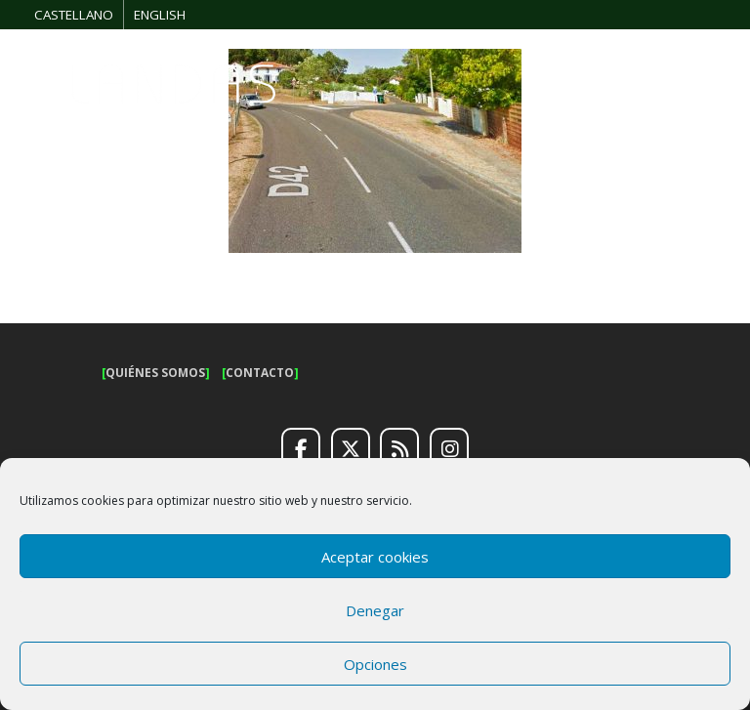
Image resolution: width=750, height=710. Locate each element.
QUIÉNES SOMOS (155, 372)
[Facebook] (300, 449)
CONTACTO (260, 372)
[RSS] (399, 449)
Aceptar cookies (375, 556)
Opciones (375, 664)
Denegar (375, 610)
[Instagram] (449, 449)
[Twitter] (350, 449)
